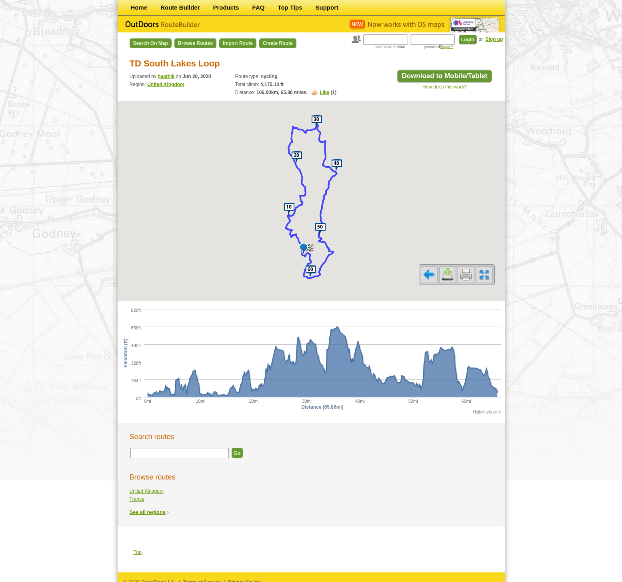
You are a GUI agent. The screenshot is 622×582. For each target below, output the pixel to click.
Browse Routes (195, 43)
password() (439, 47)
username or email (391, 47)
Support (327, 7)
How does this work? (444, 87)
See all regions (148, 507)
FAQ (258, 7)
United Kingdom (165, 84)
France (137, 494)
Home (139, 7)
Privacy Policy (244, 577)
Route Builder (180, 7)
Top (138, 547)
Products (226, 7)
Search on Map (150, 43)
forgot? (446, 47)
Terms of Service (202, 577)
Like (324, 92)
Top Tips (290, 7)
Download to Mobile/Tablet (444, 76)
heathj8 (166, 76)
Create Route (278, 43)
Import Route (238, 43)
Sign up (494, 39)
